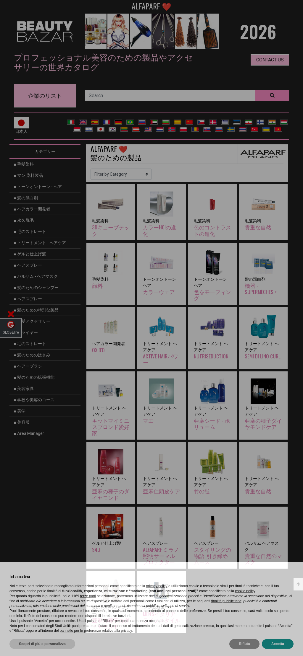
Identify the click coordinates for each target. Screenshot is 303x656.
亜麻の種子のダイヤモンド (110, 494)
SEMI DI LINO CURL (263, 356)
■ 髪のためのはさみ (32, 355)
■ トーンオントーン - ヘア (38, 186)
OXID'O (98, 350)
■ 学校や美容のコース (34, 399)
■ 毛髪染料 (24, 164)
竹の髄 (202, 491)
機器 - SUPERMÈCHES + (261, 289)
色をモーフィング (212, 295)
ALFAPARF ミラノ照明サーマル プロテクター (161, 556)
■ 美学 (19, 411)
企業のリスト (45, 95)
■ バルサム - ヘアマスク (36, 276)
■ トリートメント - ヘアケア (40, 242)
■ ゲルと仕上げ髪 (30, 254)
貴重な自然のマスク (263, 559)
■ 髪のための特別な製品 (36, 310)
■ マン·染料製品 (28, 175)
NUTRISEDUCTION (211, 356)
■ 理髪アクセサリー (32, 321)
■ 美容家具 (24, 388)
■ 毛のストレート (30, 231)
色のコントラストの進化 (212, 230)
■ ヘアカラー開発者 (32, 209)
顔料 (97, 285)
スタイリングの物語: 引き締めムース (212, 556)
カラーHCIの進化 (159, 230)
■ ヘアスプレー (28, 265)
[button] (11, 315)
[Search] (170, 95)
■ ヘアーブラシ (28, 366)
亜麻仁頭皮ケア (161, 491)
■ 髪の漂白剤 (26, 197)
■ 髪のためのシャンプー (36, 287)
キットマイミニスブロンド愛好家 (110, 427)
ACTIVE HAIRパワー (160, 359)
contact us (270, 60)
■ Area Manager (29, 433)
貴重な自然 (258, 227)
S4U (96, 549)
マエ (148, 420)
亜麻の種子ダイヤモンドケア (263, 423)
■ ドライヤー (26, 332)
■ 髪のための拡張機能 (34, 377)
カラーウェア (159, 292)
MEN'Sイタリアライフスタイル (161, 617)
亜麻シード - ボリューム (212, 423)
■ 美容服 (22, 422)
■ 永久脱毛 (24, 220)
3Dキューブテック (110, 230)
